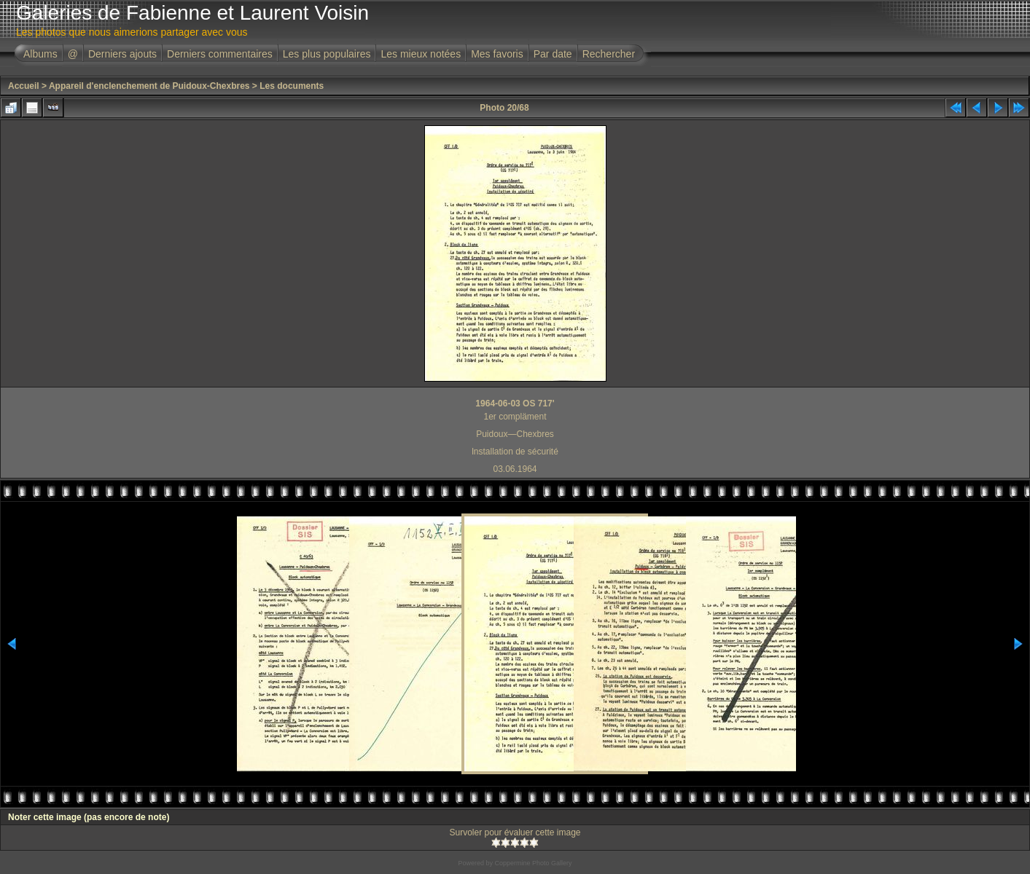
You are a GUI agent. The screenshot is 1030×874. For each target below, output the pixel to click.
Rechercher (608, 54)
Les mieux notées (421, 54)
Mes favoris (497, 54)
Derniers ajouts (122, 54)
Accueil (23, 86)
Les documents (292, 86)
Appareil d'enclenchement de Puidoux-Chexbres (149, 86)
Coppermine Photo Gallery (532, 863)
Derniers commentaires (220, 54)
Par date (553, 54)
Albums (40, 54)
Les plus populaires (327, 54)
